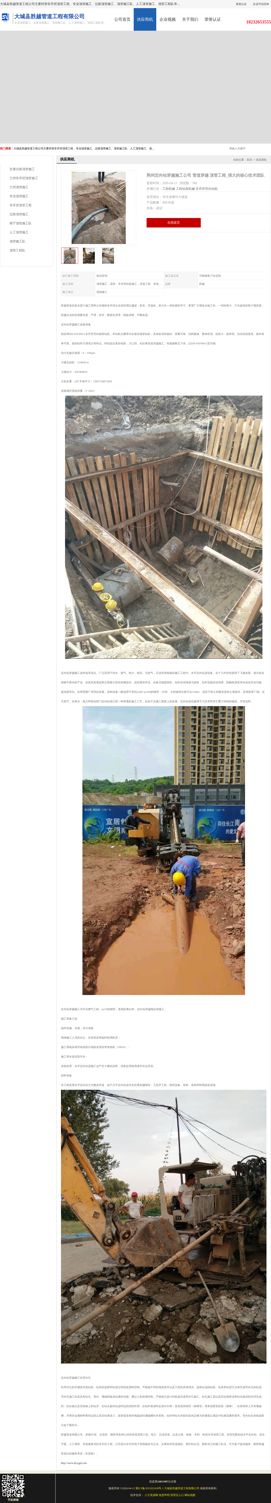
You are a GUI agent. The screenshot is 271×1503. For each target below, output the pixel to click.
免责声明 (164, 1495)
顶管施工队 (17, 241)
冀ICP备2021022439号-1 (150, 1488)
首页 (249, 159)
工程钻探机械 (185, 188)
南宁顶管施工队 (20, 223)
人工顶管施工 (18, 232)
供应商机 (145, 19)
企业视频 (167, 19)
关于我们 (190, 19)
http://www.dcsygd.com (74, 1463)
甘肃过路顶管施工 (22, 169)
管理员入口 (177, 1495)
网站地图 (190, 1495)
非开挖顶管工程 (20, 205)
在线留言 (173, 222)
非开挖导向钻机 (207, 188)
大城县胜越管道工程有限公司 (181, 1488)
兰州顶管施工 (18, 187)
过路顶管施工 (18, 214)
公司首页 (122, 19)
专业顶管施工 (18, 196)
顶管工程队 (17, 250)
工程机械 (168, 188)
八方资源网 (151, 1495)
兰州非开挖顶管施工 (23, 178)
